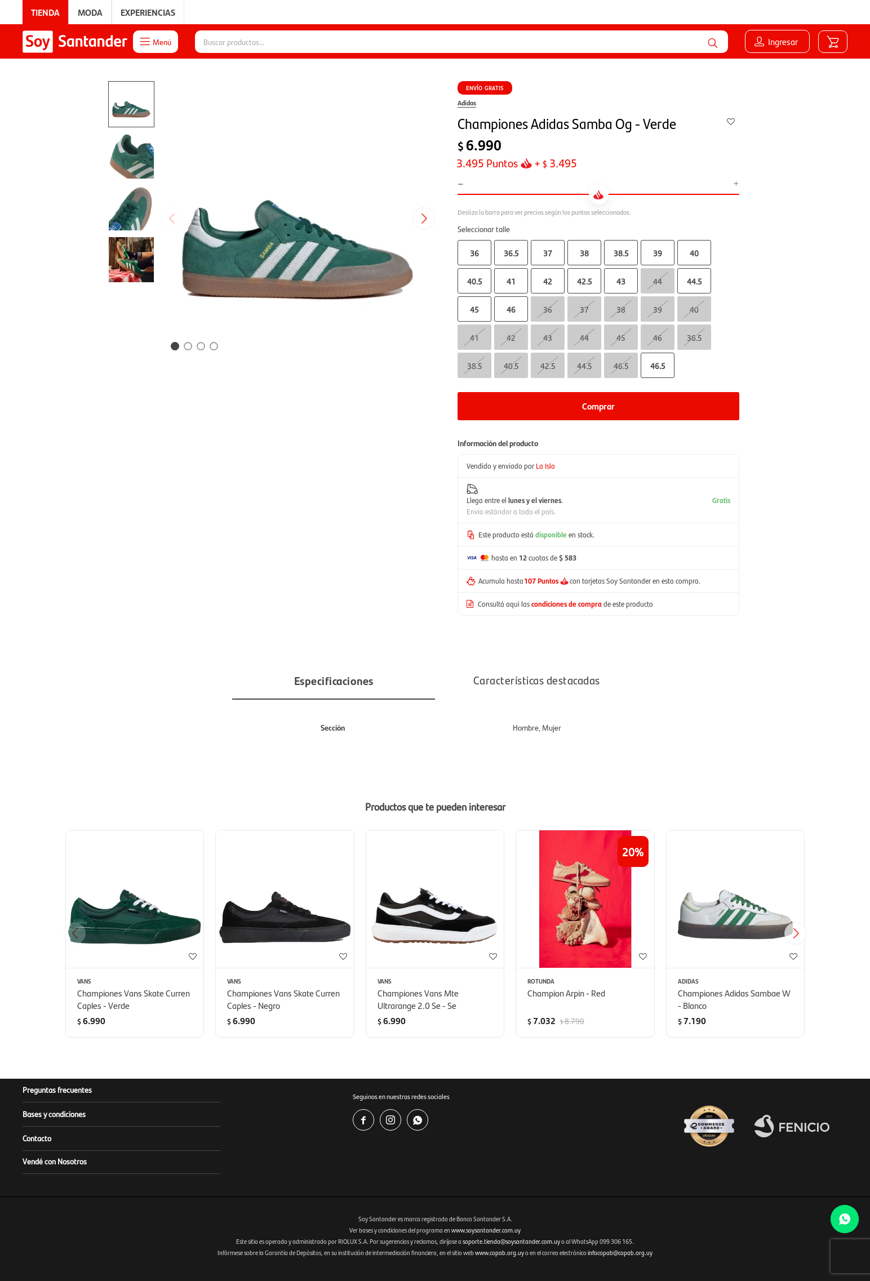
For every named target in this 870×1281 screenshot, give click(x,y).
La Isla (545, 465)
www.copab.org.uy (499, 1252)
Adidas (467, 102)
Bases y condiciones (54, 1113)
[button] (427, 218)
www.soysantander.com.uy (486, 1230)
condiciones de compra (566, 603)
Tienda (45, 12)
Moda (90, 12)
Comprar (598, 405)
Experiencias (148, 12)
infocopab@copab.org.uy (620, 1252)
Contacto (37, 1138)
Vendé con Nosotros (55, 1161)
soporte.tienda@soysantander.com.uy (511, 1241)
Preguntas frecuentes (57, 1089)
